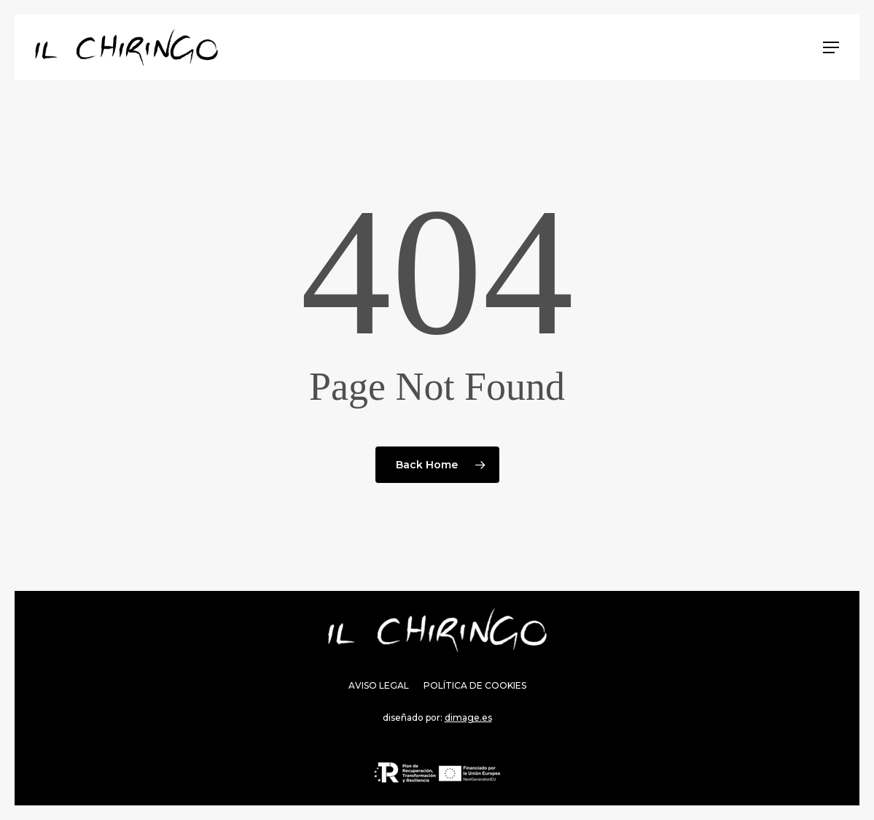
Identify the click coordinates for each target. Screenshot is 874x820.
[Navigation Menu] (831, 47)
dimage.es (468, 717)
